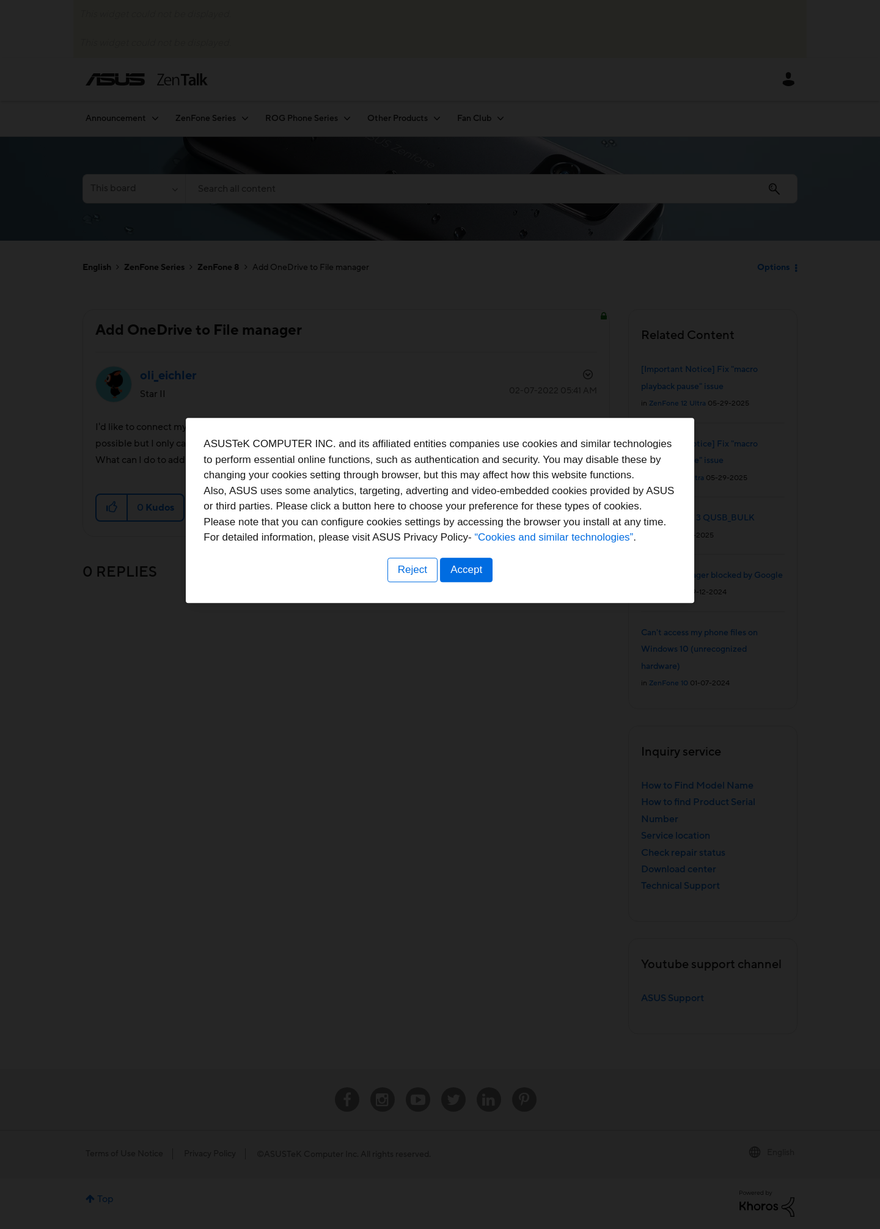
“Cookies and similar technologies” (477, 658)
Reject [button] (411, 690)
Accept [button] (467, 690)
